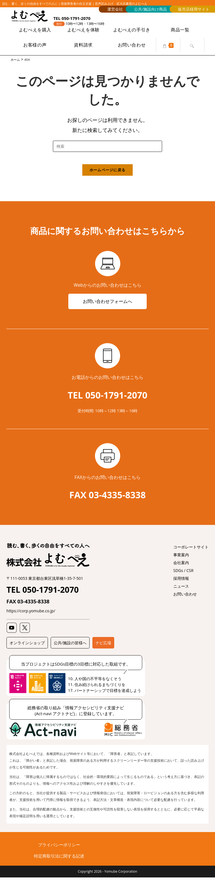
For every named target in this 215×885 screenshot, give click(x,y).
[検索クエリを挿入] (107, 147)
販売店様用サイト (193, 9)
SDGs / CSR (183, 578)
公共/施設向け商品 (150, 9)
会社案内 (181, 570)
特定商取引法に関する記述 (59, 863)
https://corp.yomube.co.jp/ (30, 618)
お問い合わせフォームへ (107, 308)
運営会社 (115, 9)
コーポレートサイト (191, 554)
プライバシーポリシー (59, 852)
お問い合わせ (185, 601)
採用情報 (181, 586)
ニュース (181, 593)
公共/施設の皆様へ (70, 650)
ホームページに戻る (108, 175)
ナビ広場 (103, 650)
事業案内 (181, 562)
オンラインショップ (27, 650)
